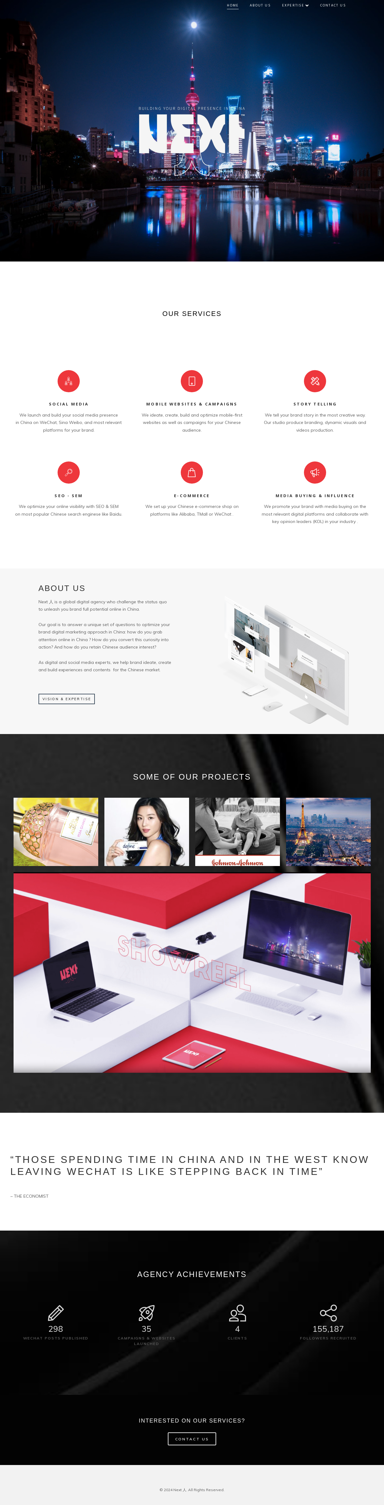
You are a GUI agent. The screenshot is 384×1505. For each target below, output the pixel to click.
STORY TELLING (315, 404)
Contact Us (337, 5)
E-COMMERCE (192, 495)
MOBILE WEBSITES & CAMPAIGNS (191, 404)
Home (237, 5)
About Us (264, 5)
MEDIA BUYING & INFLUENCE (315, 495)
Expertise (299, 5)
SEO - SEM (69, 495)
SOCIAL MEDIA (69, 404)
